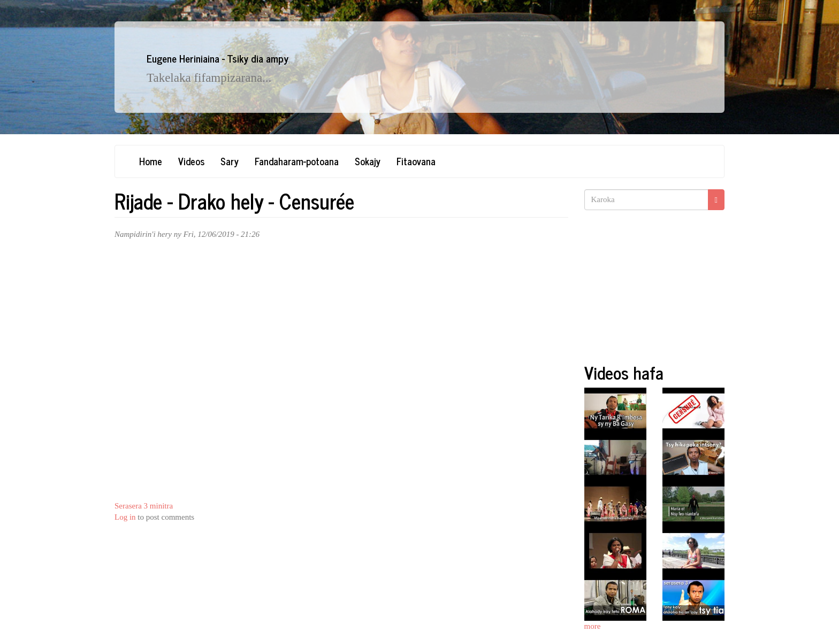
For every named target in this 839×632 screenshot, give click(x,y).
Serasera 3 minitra (144, 506)
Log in (125, 517)
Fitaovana (416, 161)
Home (150, 161)
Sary (229, 161)
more (592, 626)
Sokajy (367, 161)
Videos (191, 161)
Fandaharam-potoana (297, 161)
